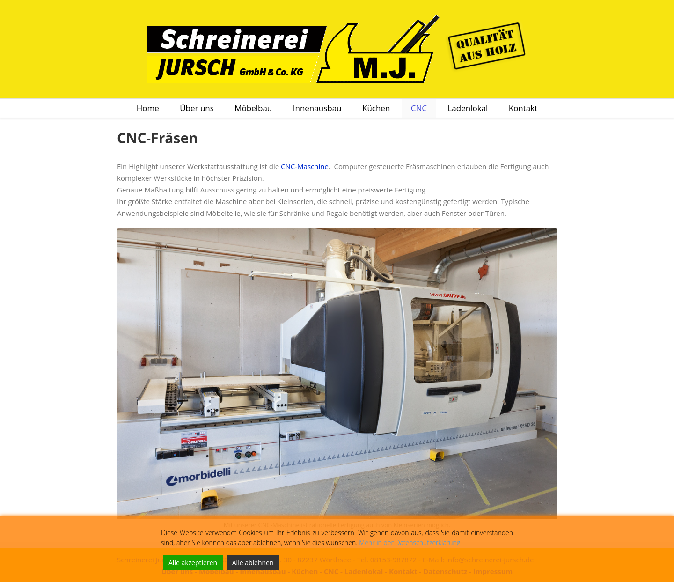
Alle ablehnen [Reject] (253, 562)
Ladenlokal (467, 108)
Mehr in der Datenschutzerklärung (409, 542)
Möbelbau (253, 108)
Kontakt (523, 108)
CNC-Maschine (305, 166)
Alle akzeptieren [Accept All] (192, 562)
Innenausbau (317, 108)
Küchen (376, 108)
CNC (419, 108)
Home (148, 108)
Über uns (197, 108)
